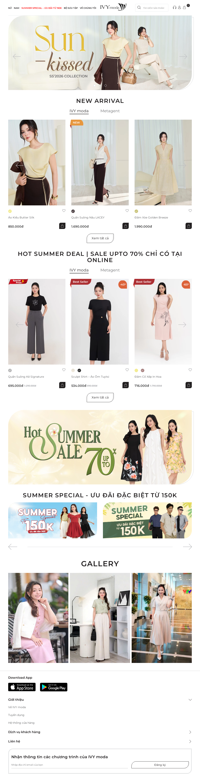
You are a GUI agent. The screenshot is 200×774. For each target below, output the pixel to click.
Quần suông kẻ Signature (26, 376)
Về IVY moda (17, 707)
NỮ (10, 8)
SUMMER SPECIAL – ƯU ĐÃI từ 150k (41, 8)
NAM (16, 8)
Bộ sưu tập (71, 8)
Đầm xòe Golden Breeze (151, 217)
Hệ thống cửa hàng (21, 723)
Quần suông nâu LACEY (87, 217)
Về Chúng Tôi (88, 8)
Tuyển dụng (16, 715)
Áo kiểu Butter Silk (21, 217)
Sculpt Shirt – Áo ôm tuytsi (90, 376)
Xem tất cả (100, 238)
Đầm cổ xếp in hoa (148, 376)
